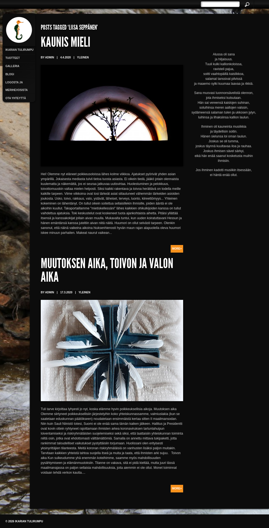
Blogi (9, 74)
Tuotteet (12, 57)
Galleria (12, 66)
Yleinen (83, 57)
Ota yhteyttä (15, 98)
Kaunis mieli (65, 43)
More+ (177, 248)
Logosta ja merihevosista (16, 86)
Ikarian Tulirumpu (19, 49)
